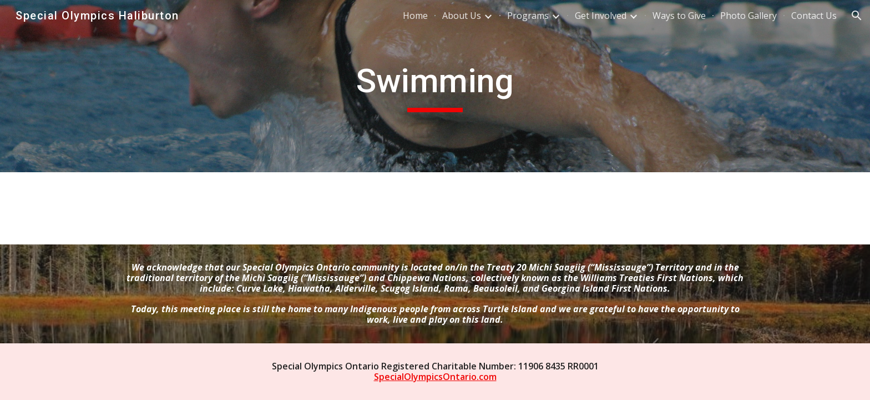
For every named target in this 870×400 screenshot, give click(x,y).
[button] (856, 15)
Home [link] (415, 15)
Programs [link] (528, 15)
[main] (435, 86)
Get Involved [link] (600, 15)
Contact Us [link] (814, 15)
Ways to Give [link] (679, 15)
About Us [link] (461, 15)
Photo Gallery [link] (748, 15)
